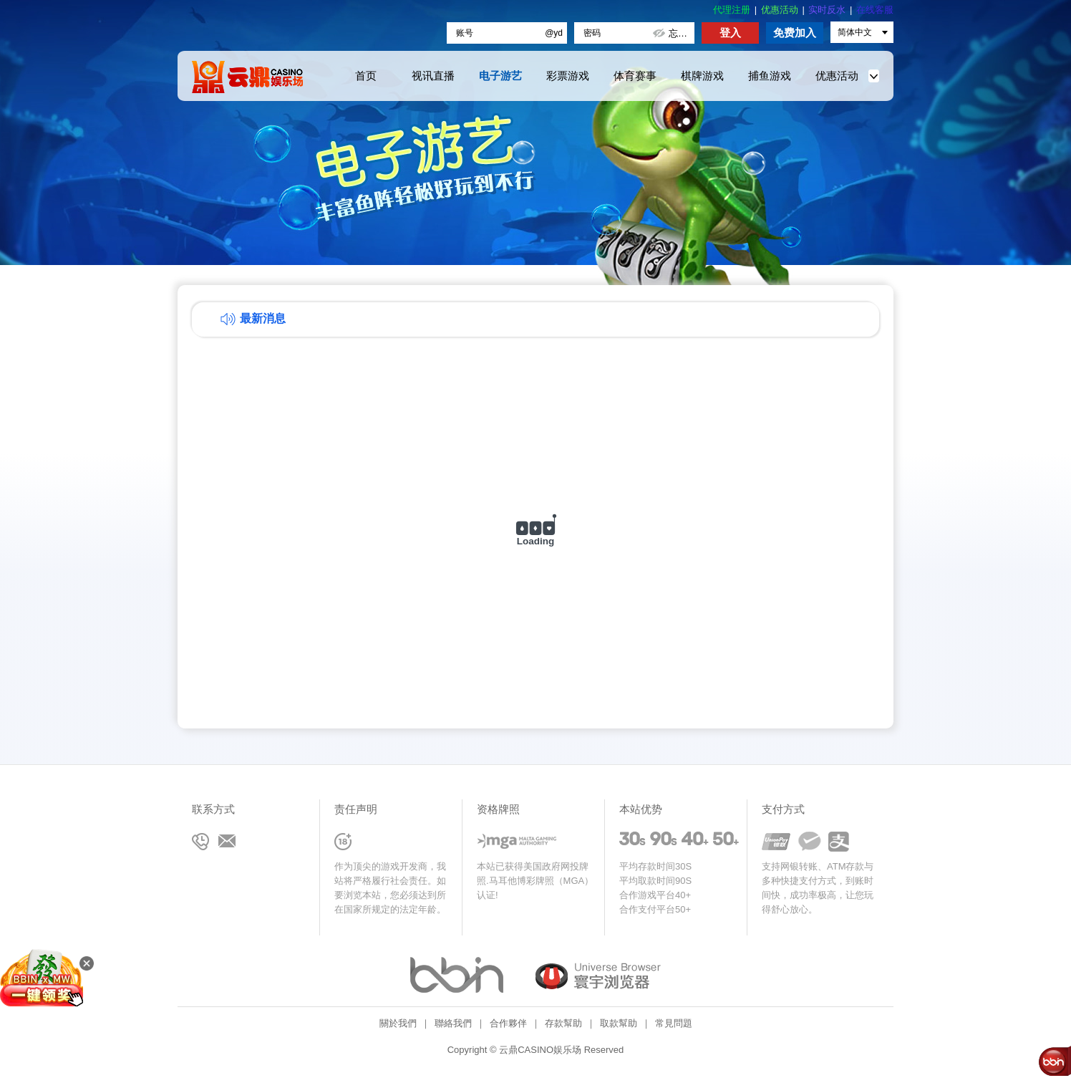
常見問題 (673, 1023)
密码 (592, 33)
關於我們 (398, 1023)
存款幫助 (563, 1023)
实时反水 (826, 9)
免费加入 (794, 33)
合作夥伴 (508, 1023)
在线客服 (874, 9)
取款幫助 (618, 1023)
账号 (464, 33)
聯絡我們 (453, 1023)
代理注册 (731, 9)
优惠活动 (779, 9)
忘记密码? (681, 33)
